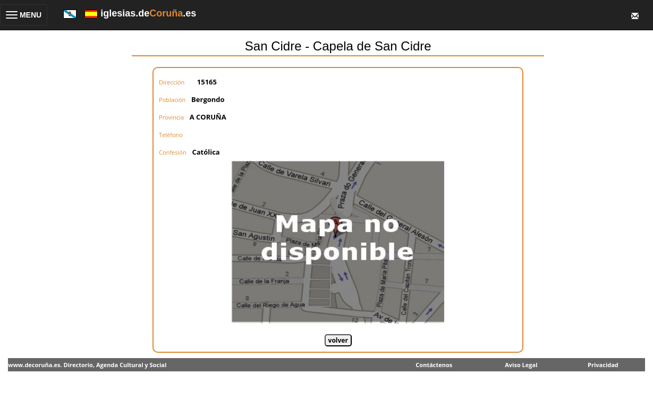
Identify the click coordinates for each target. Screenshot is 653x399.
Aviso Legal (521, 365)
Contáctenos (433, 365)
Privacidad (603, 365)
